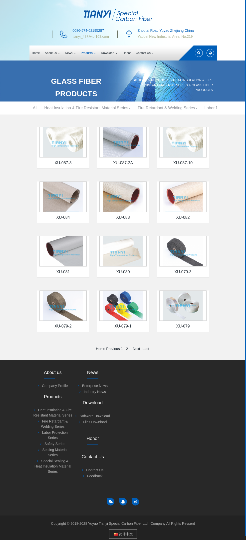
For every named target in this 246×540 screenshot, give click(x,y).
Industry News (102, 418)
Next (136, 375)
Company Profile (55, 412)
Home (36, 53)
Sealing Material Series (166, 121)
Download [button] (109, 53)
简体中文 (123, 530)
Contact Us (195, 460)
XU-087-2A (123, 189)
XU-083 (123, 243)
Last (146, 375)
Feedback (195, 466)
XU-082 (183, 243)
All (42, 108)
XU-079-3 (182, 298)
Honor (127, 53)
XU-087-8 (62, 189)
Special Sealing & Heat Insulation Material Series (123, 134)
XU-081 (63, 298)
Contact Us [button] (145, 53)
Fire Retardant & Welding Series (176, 108)
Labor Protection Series (80, 121)
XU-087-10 (183, 189)
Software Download (195, 412)
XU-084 (63, 243)
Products (160, 80)
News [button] (70, 53)
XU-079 (183, 352)
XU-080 (123, 298)
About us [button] (52, 53)
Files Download (195, 418)
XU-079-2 (62, 352)
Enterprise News (102, 412)
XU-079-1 (122, 352)
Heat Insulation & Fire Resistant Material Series (95, 108)
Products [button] (88, 53)
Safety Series (123, 121)
